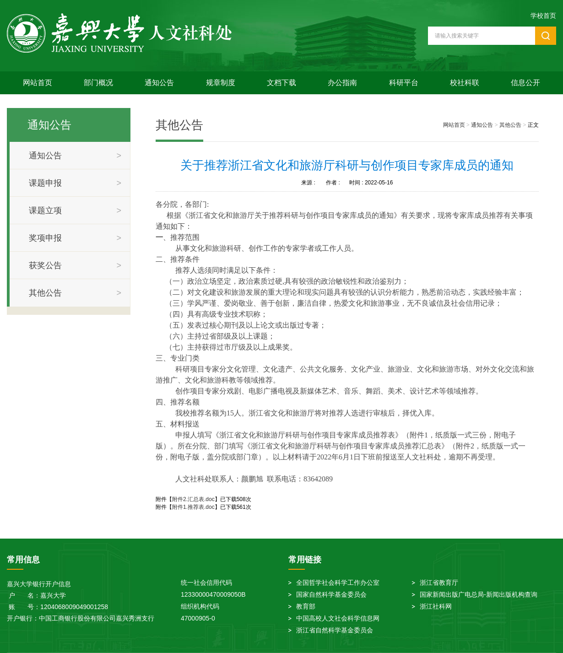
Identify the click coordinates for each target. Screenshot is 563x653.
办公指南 (342, 82)
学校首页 (543, 15)
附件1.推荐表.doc (193, 507)
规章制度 (220, 82)
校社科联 (464, 82)
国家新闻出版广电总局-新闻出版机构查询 (478, 594)
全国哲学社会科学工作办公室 (337, 582)
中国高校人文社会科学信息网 (337, 618)
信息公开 (525, 82)
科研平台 (403, 82)
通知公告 (159, 82)
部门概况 (98, 82)
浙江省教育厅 (439, 582)
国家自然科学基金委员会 (331, 594)
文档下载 (281, 82)
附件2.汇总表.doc (193, 499)
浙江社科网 (436, 606)
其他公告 (510, 125)
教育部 (305, 606)
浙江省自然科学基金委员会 (334, 630)
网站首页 (37, 82)
